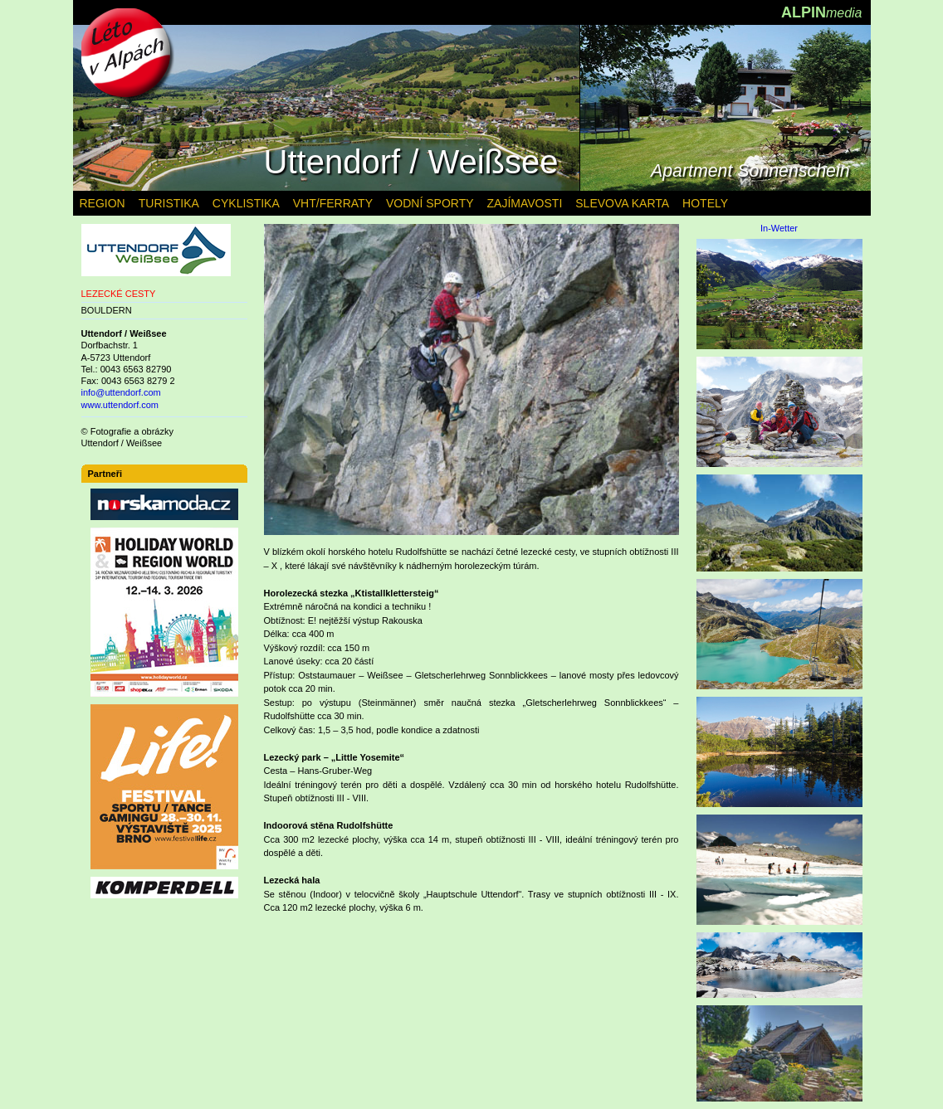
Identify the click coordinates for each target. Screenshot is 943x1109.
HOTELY (705, 203)
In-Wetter (779, 228)
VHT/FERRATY (333, 203)
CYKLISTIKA (246, 203)
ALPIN (821, 12)
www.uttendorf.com (120, 405)
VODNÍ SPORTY (430, 203)
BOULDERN (106, 310)
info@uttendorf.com (121, 392)
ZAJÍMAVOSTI (525, 203)
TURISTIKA (169, 203)
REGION (102, 203)
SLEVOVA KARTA (622, 203)
